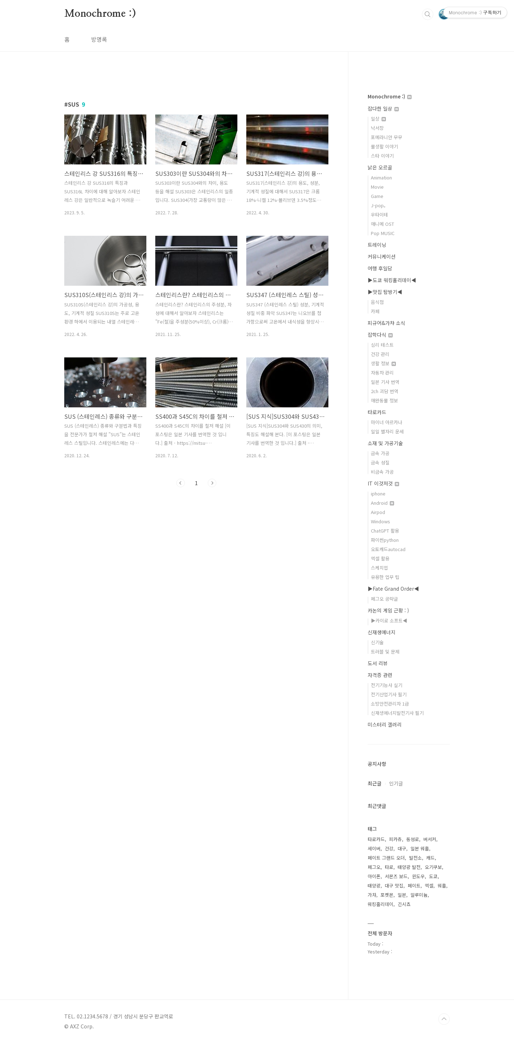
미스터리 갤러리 (385, 724)
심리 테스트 (382, 344)
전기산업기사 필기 (389, 694)
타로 (389, 867)
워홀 (442, 885)
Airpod (378, 512)
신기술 (377, 642)
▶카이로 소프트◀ (389, 620)
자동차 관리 (382, 372)
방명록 (99, 39)
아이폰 (374, 876)
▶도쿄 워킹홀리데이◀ (392, 280)
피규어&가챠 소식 (386, 322)
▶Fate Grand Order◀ (393, 588)
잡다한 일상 (383, 108)
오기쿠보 (433, 867)
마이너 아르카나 (386, 422)
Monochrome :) (100, 14)
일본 (402, 894)
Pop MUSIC (382, 233)
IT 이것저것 (383, 483)
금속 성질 (380, 462)
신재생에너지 (381, 632)
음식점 (377, 302)
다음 (212, 483)
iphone (378, 493)
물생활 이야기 (384, 146)
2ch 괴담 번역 (384, 391)
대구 (402, 848)
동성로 (412, 839)
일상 (378, 118)
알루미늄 (419, 894)
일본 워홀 (419, 848)
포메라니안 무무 (386, 137)
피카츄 (395, 839)
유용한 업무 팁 (385, 577)
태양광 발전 (409, 867)
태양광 (374, 885)
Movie (377, 186)
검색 (427, 14)
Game (377, 196)
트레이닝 (377, 244)
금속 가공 (380, 453)
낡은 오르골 (380, 167)
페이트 (414, 885)
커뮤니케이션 (381, 256)
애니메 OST (382, 223)
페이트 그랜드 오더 (386, 857)
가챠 (372, 894)
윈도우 (418, 876)
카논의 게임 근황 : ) (388, 610)
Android (382, 502)
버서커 (429, 839)
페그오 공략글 (384, 598)
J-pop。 (379, 205)
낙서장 (377, 127)
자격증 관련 (380, 674)
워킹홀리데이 (380, 904)
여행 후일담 (380, 268)
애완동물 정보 (384, 400)
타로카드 (377, 412)
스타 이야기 (382, 155)
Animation (381, 177)
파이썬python (385, 539)
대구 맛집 (394, 885)
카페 (375, 311)
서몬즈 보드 (396, 876)
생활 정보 (383, 363)
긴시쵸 (404, 904)
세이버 (374, 848)
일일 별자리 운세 (387, 431)
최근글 (375, 783)
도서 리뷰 (378, 663)
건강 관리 (380, 354)
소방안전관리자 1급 (390, 703)
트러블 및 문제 (385, 651)
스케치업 (379, 567)
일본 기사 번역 (385, 381)
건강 (389, 848)
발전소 (415, 857)
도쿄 (433, 876)
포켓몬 (387, 894)
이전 (180, 483)
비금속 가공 (382, 471)
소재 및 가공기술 (385, 443)
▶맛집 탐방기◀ (385, 291)
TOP (444, 1019)
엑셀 (429, 885)
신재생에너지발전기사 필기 (397, 712)
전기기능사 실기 (386, 685)
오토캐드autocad (388, 549)
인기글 (396, 783)
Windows (380, 521)
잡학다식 (380, 334)
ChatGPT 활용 (385, 530)
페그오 (374, 867)
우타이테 (379, 214)
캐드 (430, 857)
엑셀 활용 (380, 558)
